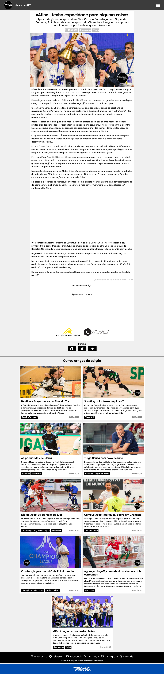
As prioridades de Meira (36, 458)
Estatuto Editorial (96, 661)
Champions (85, 30)
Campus (88, 530)
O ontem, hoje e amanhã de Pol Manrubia (47, 571)
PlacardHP (89, 417)
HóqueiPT (74, 661)
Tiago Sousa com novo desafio (103, 458)
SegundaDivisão (102, 474)
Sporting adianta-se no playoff (104, 401)
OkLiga (48, 590)
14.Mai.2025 (71, 30)
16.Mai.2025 (74, 417)
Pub (96, 530)
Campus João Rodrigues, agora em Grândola (113, 514)
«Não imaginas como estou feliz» (73, 631)
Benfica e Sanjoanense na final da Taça (46, 401)
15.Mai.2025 (137, 530)
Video (96, 30)
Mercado (26, 474)
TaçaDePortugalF (30, 417)
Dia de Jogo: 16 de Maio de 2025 (41, 514)
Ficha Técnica (84, 661)
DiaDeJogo (27, 530)
